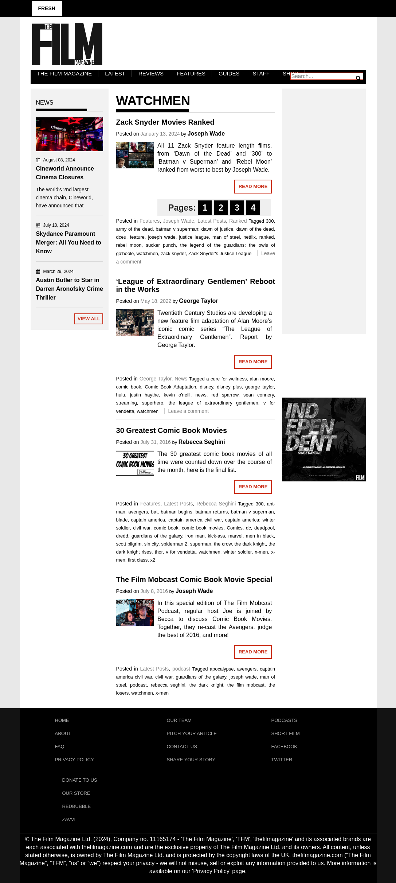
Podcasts (284, 720)
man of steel (226, 237)
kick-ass (216, 536)
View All (89, 318)
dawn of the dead (255, 229)
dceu (121, 237)
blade (122, 520)
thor (159, 552)
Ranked (238, 221)
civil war (141, 528)
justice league (194, 237)
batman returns (211, 512)
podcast (181, 669)
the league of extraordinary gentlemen (213, 403)
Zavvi (69, 819)
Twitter (282, 759)
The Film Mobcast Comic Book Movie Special (194, 579)
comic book (128, 387)
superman (200, 544)
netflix (249, 237)
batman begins (176, 512)
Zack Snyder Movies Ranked (165, 122)
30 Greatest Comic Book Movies (171, 430)
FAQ (59, 746)
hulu (120, 395)
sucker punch (161, 245)
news (200, 395)
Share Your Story (191, 759)
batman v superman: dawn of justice (194, 229)
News (181, 379)
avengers (138, 512)
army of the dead (134, 229)
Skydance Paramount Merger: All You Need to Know (68, 242)
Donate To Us (79, 780)
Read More (253, 186)
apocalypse (222, 669)
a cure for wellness (226, 379)
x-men (261, 552)
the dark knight (250, 544)
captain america (148, 520)
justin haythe (144, 395)
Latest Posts (211, 221)
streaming (126, 403)
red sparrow (224, 395)
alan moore (262, 379)
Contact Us (182, 746)
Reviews (151, 73)
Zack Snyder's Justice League (219, 253)
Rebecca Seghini (202, 442)
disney (206, 387)
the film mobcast (245, 685)
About (63, 733)
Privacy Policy (74, 759)
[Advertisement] (323, 203)
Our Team (179, 720)
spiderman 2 (174, 544)
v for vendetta (181, 552)
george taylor (259, 387)
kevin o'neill (177, 395)
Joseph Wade (206, 133)
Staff (261, 73)
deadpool (264, 528)
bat (154, 512)
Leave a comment (188, 411)
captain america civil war (194, 520)
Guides (229, 73)
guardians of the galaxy (157, 536)
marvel (235, 536)
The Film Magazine (64, 73)
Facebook (284, 746)
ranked (266, 237)
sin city (151, 544)
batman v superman (252, 512)
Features (191, 73)
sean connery (258, 395)
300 (270, 221)
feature (137, 237)
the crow (223, 544)
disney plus (229, 387)
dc (248, 528)
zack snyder (173, 253)
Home (62, 720)
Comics (235, 528)
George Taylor (198, 301)
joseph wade (161, 237)
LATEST (115, 73)
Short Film (285, 733)
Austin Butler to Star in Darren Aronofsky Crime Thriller (69, 289)
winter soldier (237, 552)
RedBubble (76, 806)
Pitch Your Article (192, 733)
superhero (153, 403)
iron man (194, 536)
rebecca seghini (168, 685)
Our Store (76, 793)
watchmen (147, 253)
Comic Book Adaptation (170, 387)
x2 (152, 560)
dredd (122, 536)
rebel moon (129, 245)
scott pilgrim (129, 544)
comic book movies (202, 528)
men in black (260, 536)
